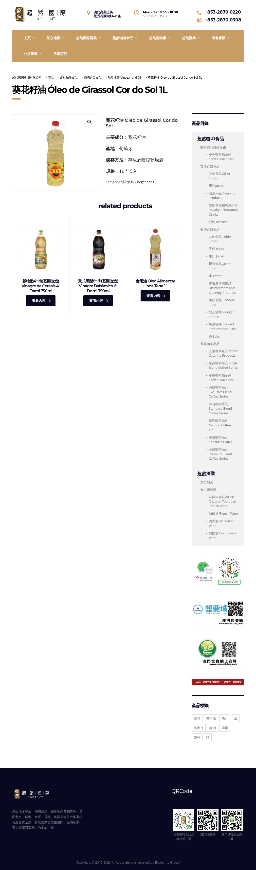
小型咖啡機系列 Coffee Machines (221, 156)
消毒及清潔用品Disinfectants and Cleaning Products (222, 288)
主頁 (27, 37)
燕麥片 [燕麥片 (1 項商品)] (198, 728)
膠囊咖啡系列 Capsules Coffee (221, 439)
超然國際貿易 (86, 37)
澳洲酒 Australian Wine (222, 523)
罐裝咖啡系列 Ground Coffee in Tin (222, 425)
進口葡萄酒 (208, 489)
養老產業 (218, 37)
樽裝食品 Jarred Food (220, 266)
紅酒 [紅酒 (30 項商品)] (212, 728)
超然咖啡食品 (122, 37)
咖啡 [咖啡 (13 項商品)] (197, 718)
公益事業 (30, 53)
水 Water (215, 276)
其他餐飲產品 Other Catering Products (223, 353)
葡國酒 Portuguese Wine (223, 535)
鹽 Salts (214, 336)
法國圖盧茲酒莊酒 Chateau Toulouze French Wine (222, 501)
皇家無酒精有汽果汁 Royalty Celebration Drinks (223, 210)
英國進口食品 (209, 166)
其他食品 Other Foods (220, 239)
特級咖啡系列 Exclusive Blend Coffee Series (220, 392)
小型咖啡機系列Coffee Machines (221, 377)
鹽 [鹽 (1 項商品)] (207, 737)
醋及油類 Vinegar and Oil (139, 182)
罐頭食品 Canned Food (221, 302)
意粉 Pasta (216, 248)
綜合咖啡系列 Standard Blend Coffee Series (220, 408)
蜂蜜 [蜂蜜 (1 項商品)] (225, 728)
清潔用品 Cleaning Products (222, 195)
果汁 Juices (217, 256)
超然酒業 (189, 37)
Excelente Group (167, 862)
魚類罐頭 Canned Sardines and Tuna (223, 326)
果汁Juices (216, 185)
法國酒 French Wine (223, 513)
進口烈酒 (206, 482)
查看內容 (41, 300)
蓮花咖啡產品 (209, 344)
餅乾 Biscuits (218, 222)
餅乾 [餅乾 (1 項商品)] (197, 737)
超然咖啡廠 (157, 37)
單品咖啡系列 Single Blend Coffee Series (223, 365)
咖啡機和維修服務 (213, 147)
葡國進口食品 (209, 229)
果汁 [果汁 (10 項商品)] (225, 718)
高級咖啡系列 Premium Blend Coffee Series (220, 454)
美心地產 (53, 37)
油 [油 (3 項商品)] (235, 718)
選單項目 (60, 53)
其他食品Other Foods (219, 175)
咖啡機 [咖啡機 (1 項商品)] (211, 718)
